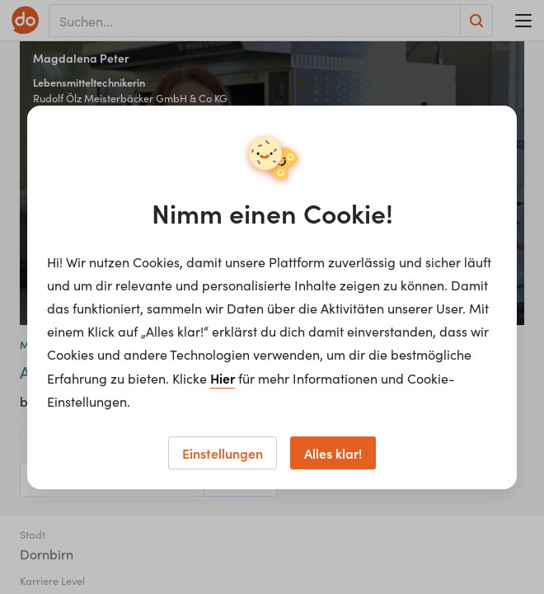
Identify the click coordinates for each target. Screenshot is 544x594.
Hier (222, 378)
